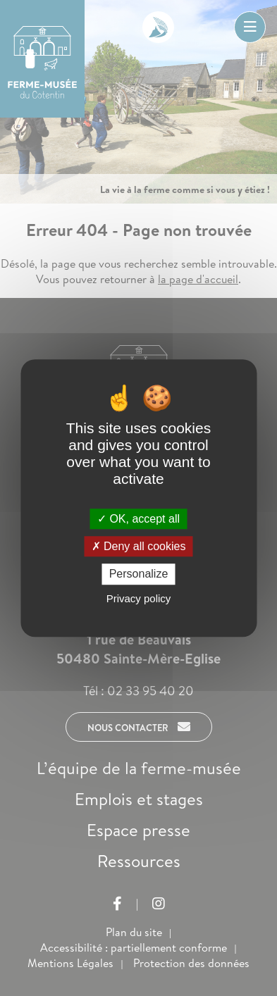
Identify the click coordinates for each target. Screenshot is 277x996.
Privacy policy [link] (138, 598)
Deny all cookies (139, 546)
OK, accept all (138, 519)
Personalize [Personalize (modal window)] (138, 574)
